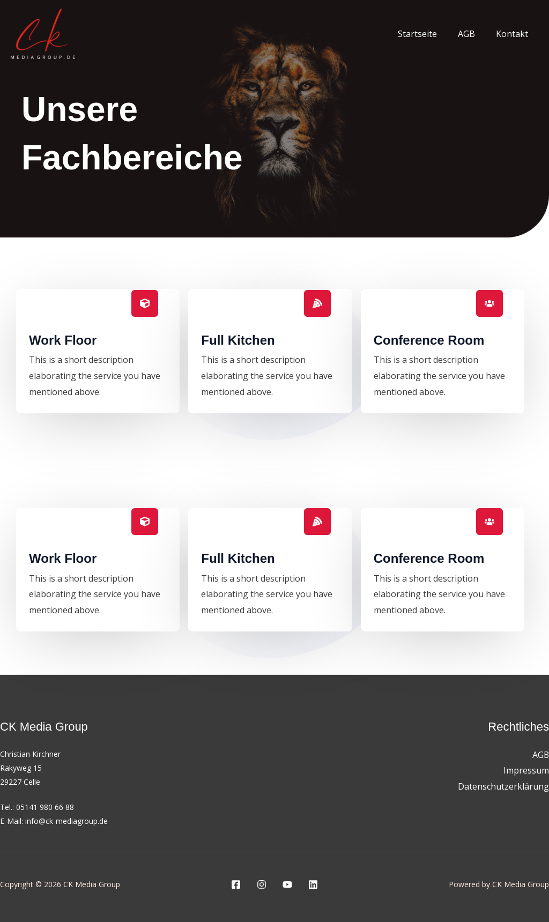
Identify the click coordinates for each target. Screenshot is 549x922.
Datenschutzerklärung (503, 786)
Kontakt (514, 34)
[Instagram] (262, 884)
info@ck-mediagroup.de (66, 821)
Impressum (526, 771)
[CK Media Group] (43, 33)
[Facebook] (236, 884)
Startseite (426, 34)
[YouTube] (287, 884)
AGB (471, 34)
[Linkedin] (313, 884)
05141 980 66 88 (45, 807)
